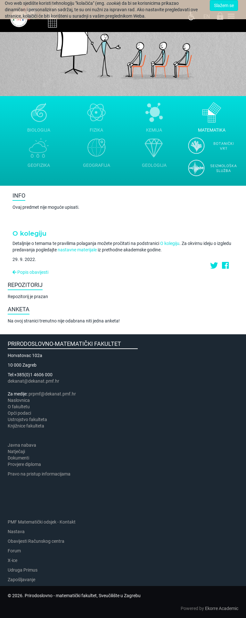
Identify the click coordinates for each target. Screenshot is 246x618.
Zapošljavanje (21, 579)
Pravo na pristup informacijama (40, 473)
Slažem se (224, 5)
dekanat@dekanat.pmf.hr (33, 381)
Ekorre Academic (221, 608)
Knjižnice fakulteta (26, 425)
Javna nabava (22, 445)
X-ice (12, 560)
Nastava (16, 531)
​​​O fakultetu (19, 406)
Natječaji (16, 451)
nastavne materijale (77, 249)
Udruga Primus (22, 570)
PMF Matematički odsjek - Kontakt (42, 521)
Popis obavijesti (30, 272)
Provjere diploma (24, 464)
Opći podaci (19, 413)
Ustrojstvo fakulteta (27, 419)
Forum (14, 550)
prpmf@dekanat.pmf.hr (52, 393)
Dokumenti (18, 457)
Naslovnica (19, 400)
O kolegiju (29, 233)
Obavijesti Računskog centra (36, 541)
